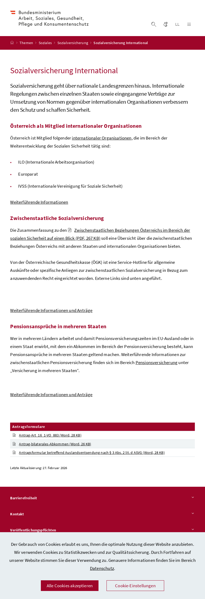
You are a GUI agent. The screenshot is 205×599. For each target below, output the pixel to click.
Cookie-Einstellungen (135, 586)
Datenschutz (102, 568)
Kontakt (102, 515)
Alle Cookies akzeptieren (70, 586)
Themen (26, 43)
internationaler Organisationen (101, 138)
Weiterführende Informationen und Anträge (51, 311)
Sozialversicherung (73, 43)
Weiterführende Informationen (39, 203)
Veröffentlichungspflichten (102, 531)
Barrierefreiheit (102, 499)
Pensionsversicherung (157, 363)
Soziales (46, 43)
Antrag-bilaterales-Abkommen (51, 444)
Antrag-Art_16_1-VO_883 (46, 436)
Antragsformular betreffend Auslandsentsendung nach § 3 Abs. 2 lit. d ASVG (88, 453)
